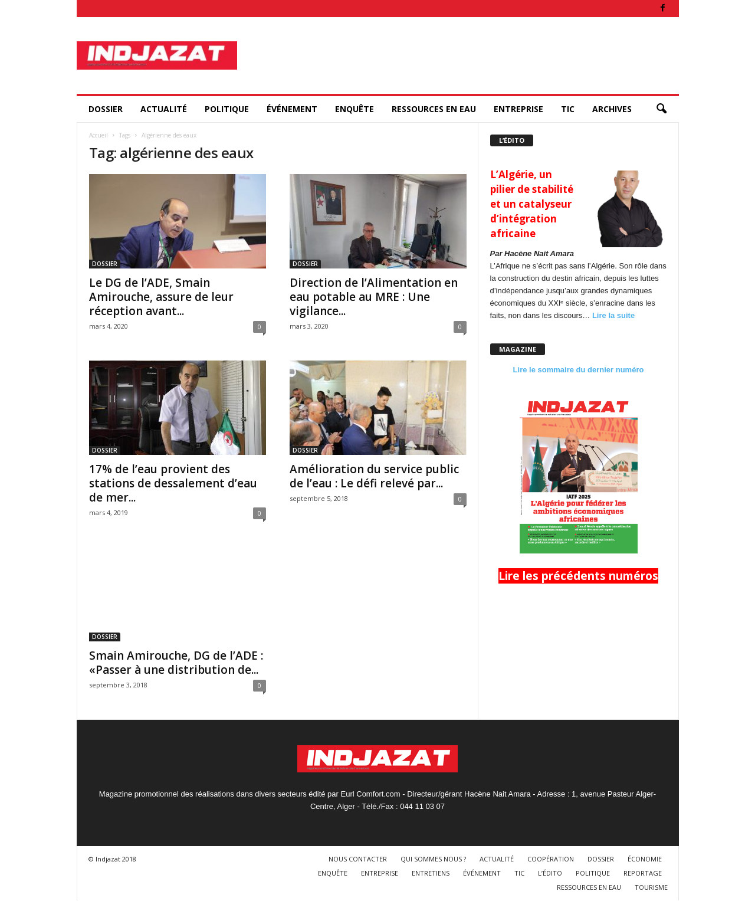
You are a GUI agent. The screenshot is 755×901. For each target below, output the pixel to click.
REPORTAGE (642, 873)
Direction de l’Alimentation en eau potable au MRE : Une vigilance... (374, 297)
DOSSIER (105, 108)
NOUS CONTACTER (358, 858)
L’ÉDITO (550, 873)
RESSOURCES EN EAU (434, 108)
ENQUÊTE (354, 108)
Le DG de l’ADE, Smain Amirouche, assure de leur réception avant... (161, 297)
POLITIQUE (227, 108)
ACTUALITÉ (163, 108)
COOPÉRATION (550, 858)
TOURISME (651, 887)
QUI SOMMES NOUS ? (433, 858)
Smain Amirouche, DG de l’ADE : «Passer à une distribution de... (176, 662)
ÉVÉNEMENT (292, 108)
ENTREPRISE (518, 108)
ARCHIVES (612, 108)
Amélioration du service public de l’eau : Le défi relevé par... (374, 476)
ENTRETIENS (430, 873)
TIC (568, 108)
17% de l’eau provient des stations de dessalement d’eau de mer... (173, 483)
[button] (661, 109)
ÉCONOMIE (645, 858)
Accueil (98, 135)
